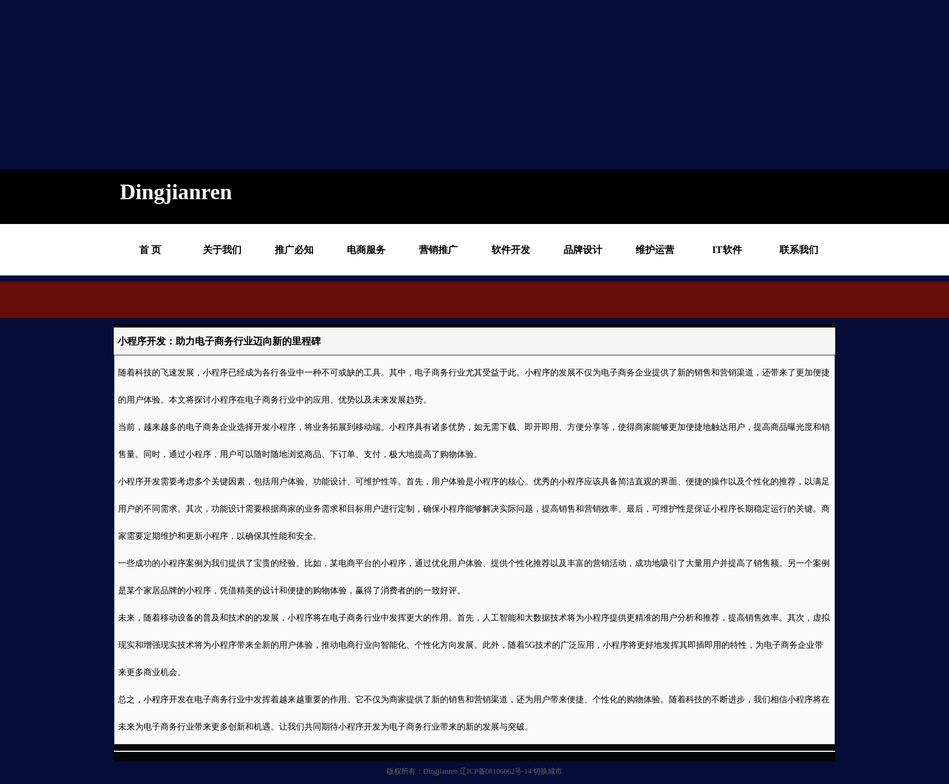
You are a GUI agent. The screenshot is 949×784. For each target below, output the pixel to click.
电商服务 (366, 250)
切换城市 (547, 771)
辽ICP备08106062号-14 (495, 771)
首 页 (150, 250)
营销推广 (438, 250)
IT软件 (727, 250)
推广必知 (294, 250)
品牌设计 (582, 250)
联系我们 (799, 250)
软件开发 (510, 250)
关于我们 (222, 250)
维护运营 (654, 250)
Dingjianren (440, 771)
